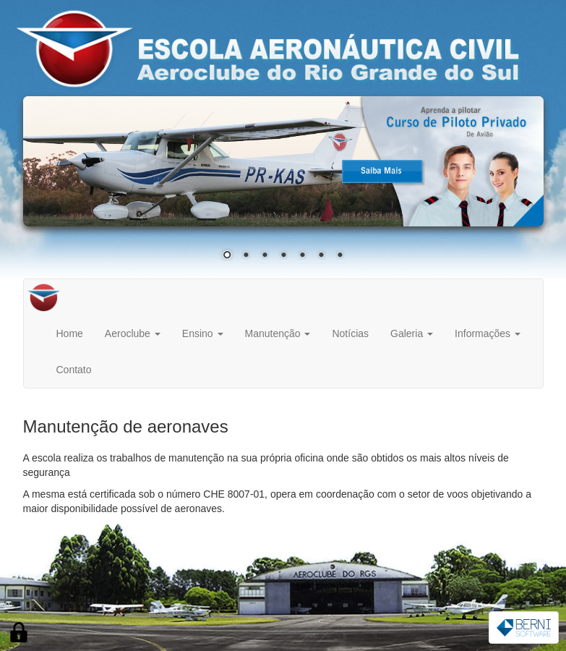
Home (69, 333)
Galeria (411, 333)
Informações (487, 333)
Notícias (350, 333)
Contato (74, 369)
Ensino (202, 333)
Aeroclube (132, 333)
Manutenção (278, 333)
